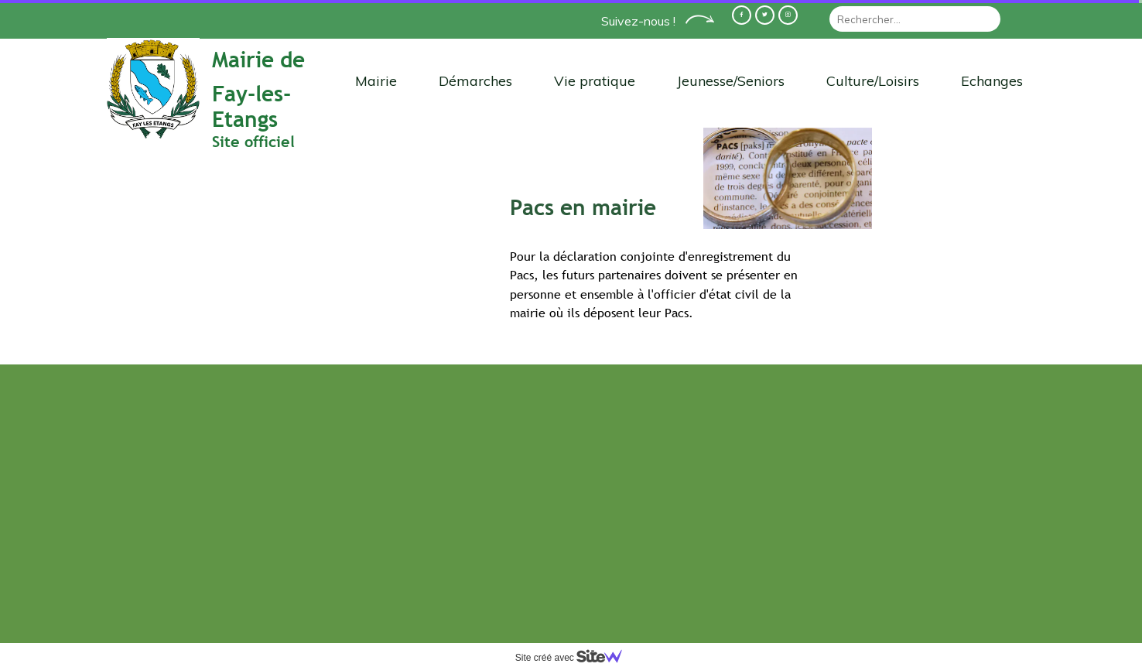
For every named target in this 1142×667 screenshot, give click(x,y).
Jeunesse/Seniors (731, 81)
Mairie (376, 81)
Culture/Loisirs (872, 81)
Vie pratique (594, 81)
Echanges (992, 81)
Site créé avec (574, 657)
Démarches (475, 81)
